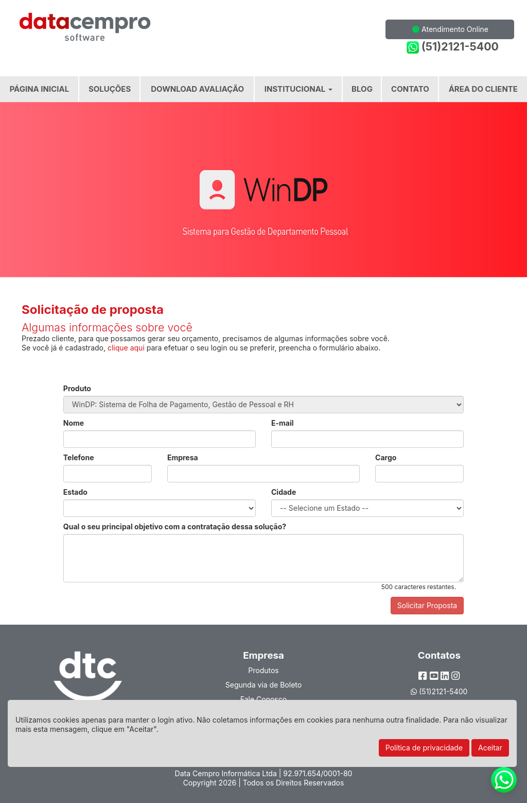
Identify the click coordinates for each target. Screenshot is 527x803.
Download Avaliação (197, 89)
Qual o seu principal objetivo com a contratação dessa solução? (174, 526)
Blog (362, 89)
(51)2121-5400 (453, 47)
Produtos (263, 670)
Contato (410, 89)
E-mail (282, 423)
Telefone (78, 457)
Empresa (182, 457)
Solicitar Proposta (427, 605)
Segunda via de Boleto (263, 684)
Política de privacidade (424, 747)
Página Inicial (39, 89)
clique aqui (126, 347)
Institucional (298, 89)
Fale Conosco (263, 699)
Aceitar (490, 747)
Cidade (283, 492)
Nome (73, 423)
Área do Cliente (483, 89)
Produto (77, 388)
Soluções (110, 89)
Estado (75, 492)
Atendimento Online (450, 29)
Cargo (385, 457)
